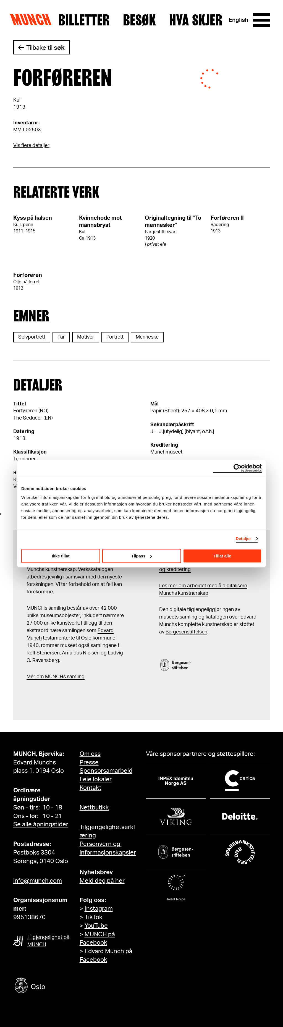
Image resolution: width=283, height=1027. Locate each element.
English (238, 20)
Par (61, 337)
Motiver (85, 337)
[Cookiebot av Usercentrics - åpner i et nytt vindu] (237, 468)
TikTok (94, 917)
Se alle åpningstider (40, 824)
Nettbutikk (94, 808)
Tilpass (141, 556)
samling (75, 676)
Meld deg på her (102, 881)
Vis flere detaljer (31, 145)
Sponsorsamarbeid (106, 771)
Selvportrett (31, 337)
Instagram (99, 909)
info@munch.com (37, 881)
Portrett (115, 337)
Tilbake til (45, 47)
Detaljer (243, 538)
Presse (89, 762)
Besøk (139, 20)
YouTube (96, 926)
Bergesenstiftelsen (186, 632)
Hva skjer (195, 20)
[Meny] (261, 20)
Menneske (147, 337)
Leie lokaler (96, 779)
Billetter (84, 20)
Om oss (90, 754)
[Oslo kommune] (54, 986)
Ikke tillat (60, 556)
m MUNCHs (53, 676)
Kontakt (90, 788)
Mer (31, 676)
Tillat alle (222, 556)
